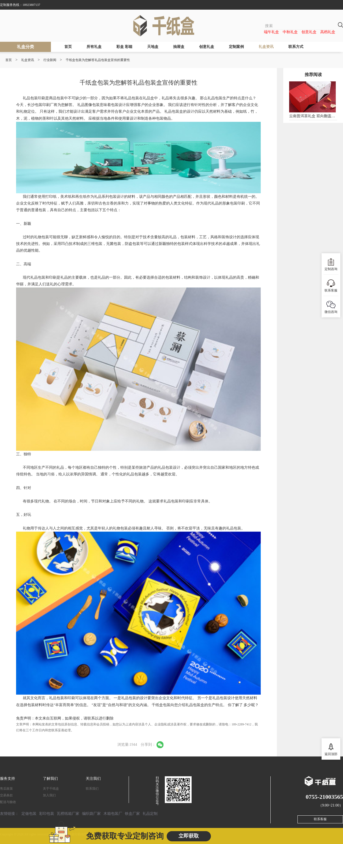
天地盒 (152, 47)
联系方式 (295, 47)
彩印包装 (46, 814)
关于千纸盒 (51, 788)
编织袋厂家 (91, 814)
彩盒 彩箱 (124, 47)
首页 (68, 47)
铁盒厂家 (132, 814)
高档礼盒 (327, 32)
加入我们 (49, 795)
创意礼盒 (308, 32)
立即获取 (188, 836)
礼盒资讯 (266, 47)
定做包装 (28, 814)
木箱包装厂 (112, 814)
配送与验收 (8, 802)
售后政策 (6, 788)
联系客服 (320, 819)
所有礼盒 (94, 47)
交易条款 (6, 795)
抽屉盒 (178, 47)
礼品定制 (150, 814)
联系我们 (92, 788)
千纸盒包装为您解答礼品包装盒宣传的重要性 (98, 60)
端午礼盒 (271, 32)
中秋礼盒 (290, 32)
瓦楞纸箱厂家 (68, 814)
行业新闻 (49, 60)
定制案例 (236, 47)
